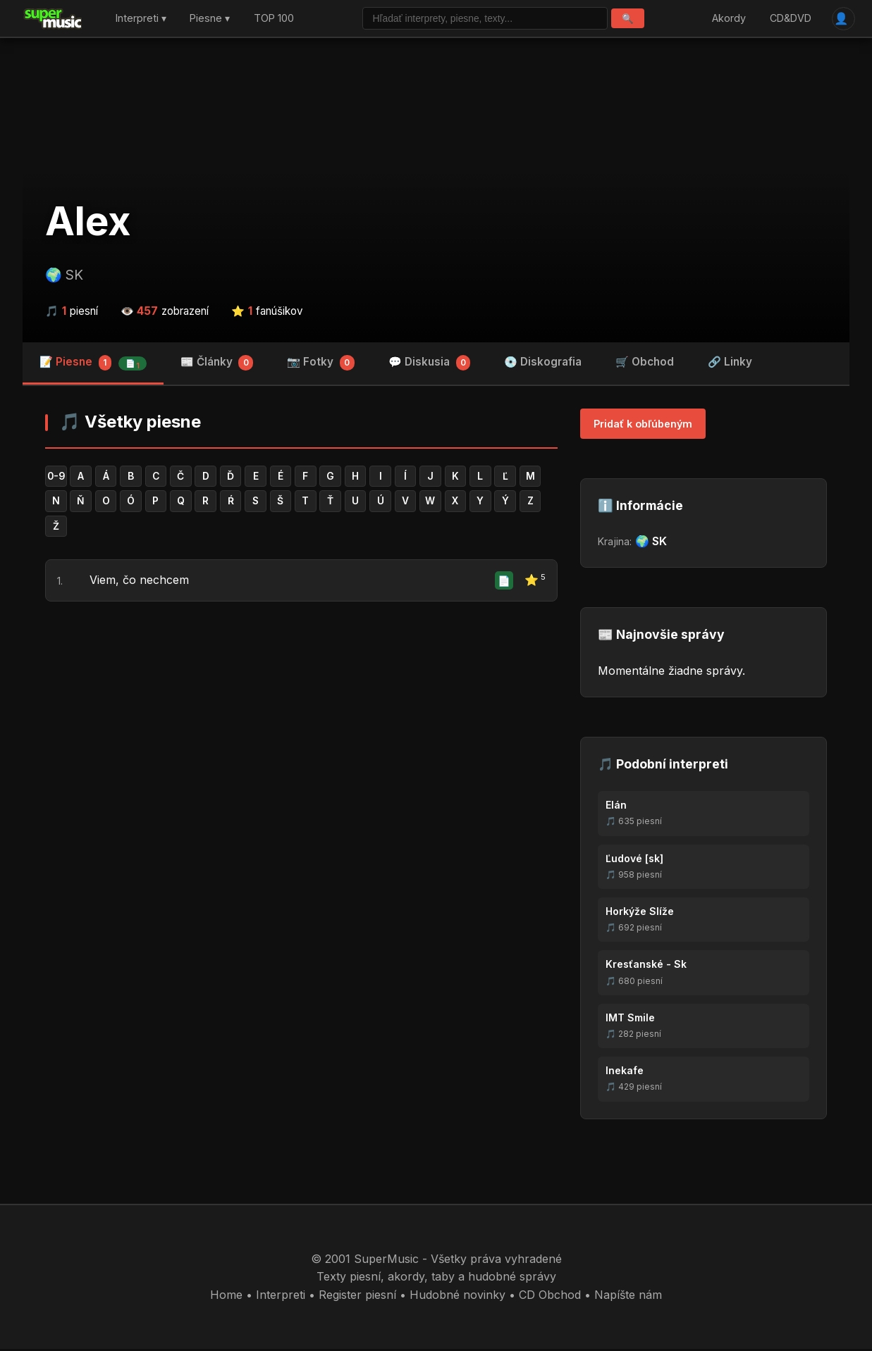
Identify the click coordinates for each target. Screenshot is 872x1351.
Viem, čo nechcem (139, 585)
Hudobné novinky (457, 1296)
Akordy (727, 19)
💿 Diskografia (543, 364)
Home (226, 1296)
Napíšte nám (628, 1296)
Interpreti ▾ (141, 19)
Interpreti (280, 1296)
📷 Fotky (321, 365)
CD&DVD (788, 19)
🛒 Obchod (644, 364)
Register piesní (357, 1296)
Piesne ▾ (210, 19)
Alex (88, 223)
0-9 (56, 479)
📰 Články (217, 365)
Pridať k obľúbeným (643, 426)
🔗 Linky (730, 364)
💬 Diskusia (429, 365)
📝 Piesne (93, 364)
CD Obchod (550, 1296)
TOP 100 (274, 19)
